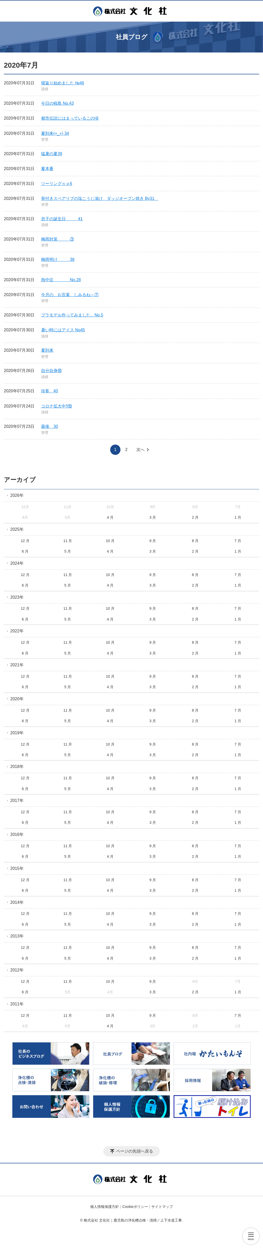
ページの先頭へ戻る (134, 1151)
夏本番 (47, 168)
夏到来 (47, 350)
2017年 (17, 800)
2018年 (17, 766)
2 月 (195, 517)
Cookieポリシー (135, 1207)
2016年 (17, 834)
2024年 (17, 563)
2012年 (17, 970)
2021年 (17, 665)
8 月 (195, 541)
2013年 (17, 936)
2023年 (17, 597)
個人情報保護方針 (104, 1207)
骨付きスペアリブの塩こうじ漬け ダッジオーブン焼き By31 (99, 198)
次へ (140, 449)
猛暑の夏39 (51, 154)
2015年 (17, 868)
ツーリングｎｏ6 (56, 183)
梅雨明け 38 (57, 259)
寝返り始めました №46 (62, 83)
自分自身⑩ (51, 370)
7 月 (237, 541)
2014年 (17, 902)
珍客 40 (49, 391)
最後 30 (49, 426)
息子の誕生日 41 (62, 219)
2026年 (17, 495)
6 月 (25, 551)
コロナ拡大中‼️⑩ (56, 406)
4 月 (110, 517)
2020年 (17, 699)
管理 (44, 139)
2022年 (17, 631)
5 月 (67, 551)
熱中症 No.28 (61, 280)
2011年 (17, 1004)
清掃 (44, 89)
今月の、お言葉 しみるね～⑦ (70, 295)
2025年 (17, 529)
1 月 (237, 517)
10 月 (110, 541)
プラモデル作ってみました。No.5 (72, 315)
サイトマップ (162, 1207)
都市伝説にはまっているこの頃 (70, 118)
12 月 (25, 541)
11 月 (67, 541)
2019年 (17, 733)
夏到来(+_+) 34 (55, 133)
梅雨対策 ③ (57, 239)
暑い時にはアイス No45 (63, 330)
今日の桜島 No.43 (57, 103)
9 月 (152, 541)
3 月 (152, 517)
